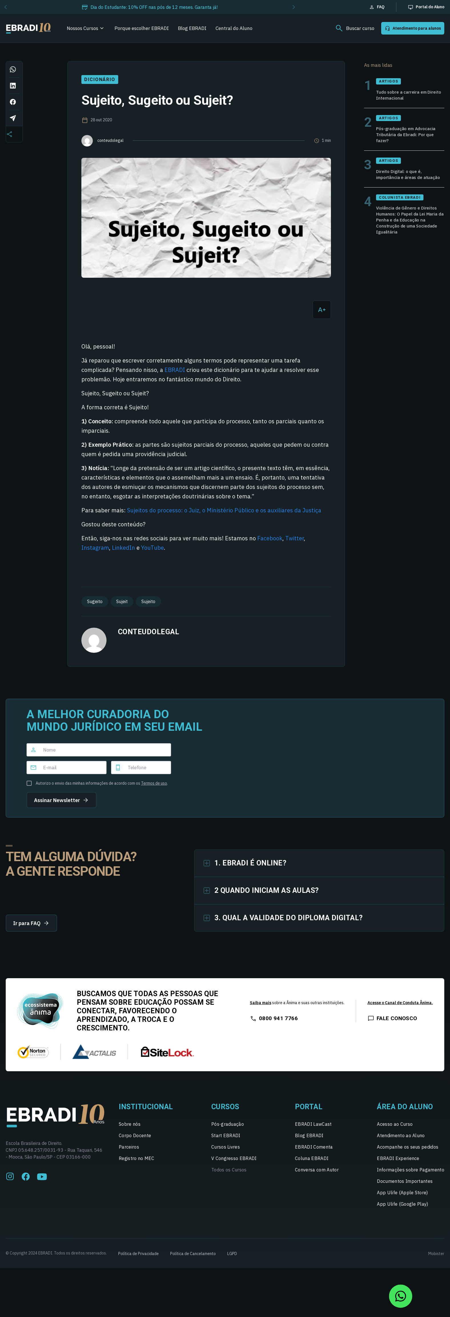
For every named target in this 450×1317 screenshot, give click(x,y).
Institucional (146, 1106)
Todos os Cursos (229, 1169)
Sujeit (122, 601)
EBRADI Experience (398, 1158)
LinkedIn (123, 547)
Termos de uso (154, 783)
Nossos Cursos (82, 28)
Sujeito (148, 601)
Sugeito (95, 601)
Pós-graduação (227, 1124)
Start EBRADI (225, 1135)
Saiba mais (260, 1002)
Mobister (436, 1253)
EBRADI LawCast (313, 1124)
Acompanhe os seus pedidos (407, 1147)
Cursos (225, 1106)
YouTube (152, 547)
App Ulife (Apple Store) (402, 1192)
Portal (308, 1106)
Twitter (294, 538)
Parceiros (129, 1147)
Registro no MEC (136, 1158)
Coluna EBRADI (311, 1158)
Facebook (269, 538)
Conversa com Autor (317, 1169)
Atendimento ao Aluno (401, 1135)
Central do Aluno (234, 28)
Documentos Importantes (405, 1181)
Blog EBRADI (192, 28)
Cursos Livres (225, 1147)
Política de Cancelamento (193, 1253)
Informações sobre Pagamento (410, 1169)
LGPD (232, 1253)
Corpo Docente (135, 1135)
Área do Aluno (405, 1106)
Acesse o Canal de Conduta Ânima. (400, 1002)
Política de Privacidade (138, 1253)
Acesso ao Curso (395, 1124)
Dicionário (99, 79)
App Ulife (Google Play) (402, 1204)
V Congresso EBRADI (234, 1158)
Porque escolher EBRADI (141, 28)
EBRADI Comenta (314, 1147)
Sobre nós (129, 1124)
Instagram (95, 547)
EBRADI (174, 370)
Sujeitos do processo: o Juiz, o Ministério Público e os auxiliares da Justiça (224, 510)
